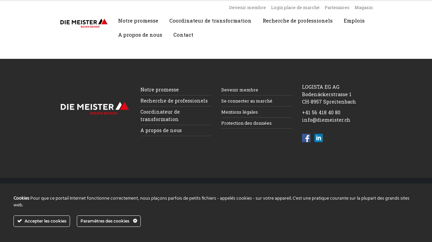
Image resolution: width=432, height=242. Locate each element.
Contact (183, 34)
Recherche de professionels (298, 20)
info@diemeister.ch (326, 120)
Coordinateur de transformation (210, 20)
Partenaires (337, 7)
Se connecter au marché (246, 101)
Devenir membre (247, 7)
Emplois (354, 20)
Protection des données (246, 123)
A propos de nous (140, 34)
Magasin (364, 7)
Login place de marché (295, 7)
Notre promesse (138, 20)
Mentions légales (239, 112)
